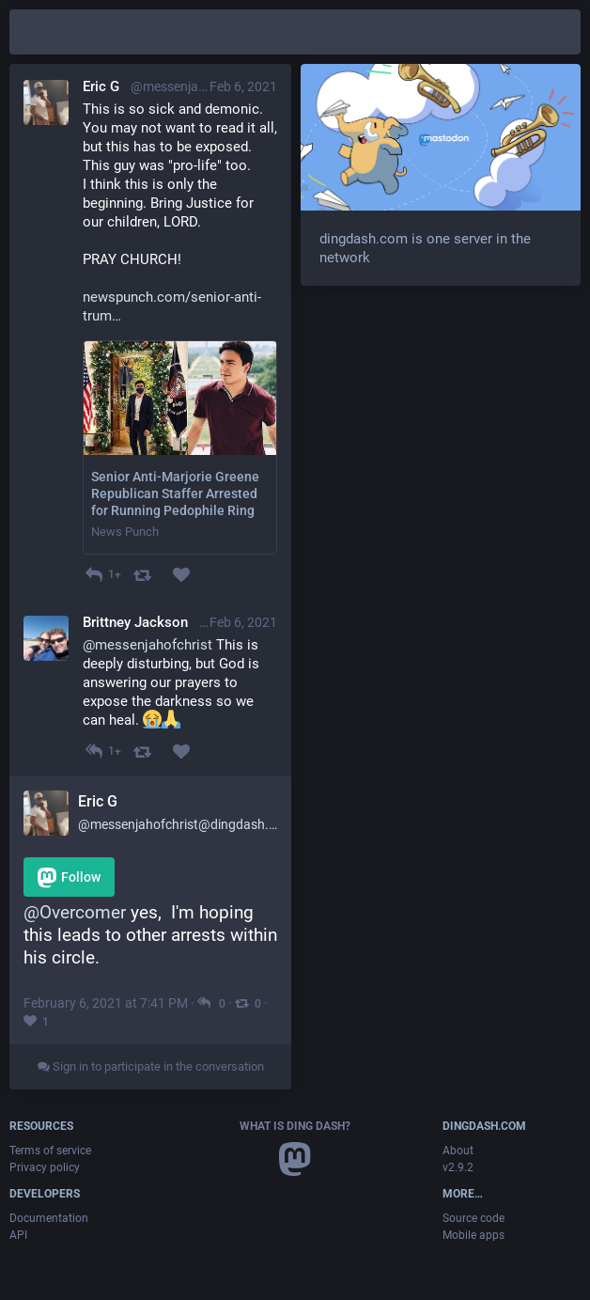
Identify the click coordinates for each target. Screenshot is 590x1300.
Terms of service (50, 1150)
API (18, 1235)
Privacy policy (44, 1167)
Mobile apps (473, 1235)
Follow (69, 877)
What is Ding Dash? (295, 1126)
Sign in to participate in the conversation (151, 1066)
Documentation (48, 1218)
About (458, 1150)
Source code (473, 1218)
